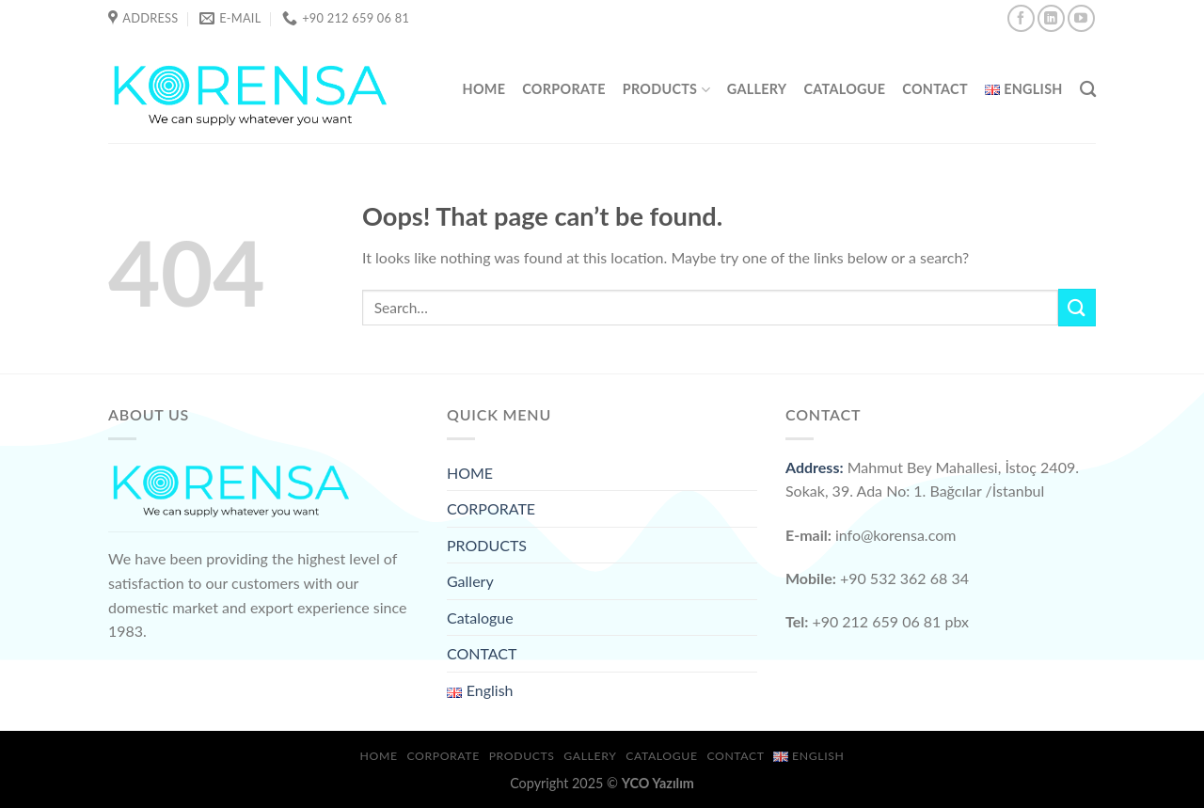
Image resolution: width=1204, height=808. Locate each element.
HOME (484, 89)
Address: (814, 467)
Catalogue (844, 89)
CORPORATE (563, 89)
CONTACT (935, 89)
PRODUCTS (666, 90)
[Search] (1088, 90)
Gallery (757, 89)
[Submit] (1077, 307)
